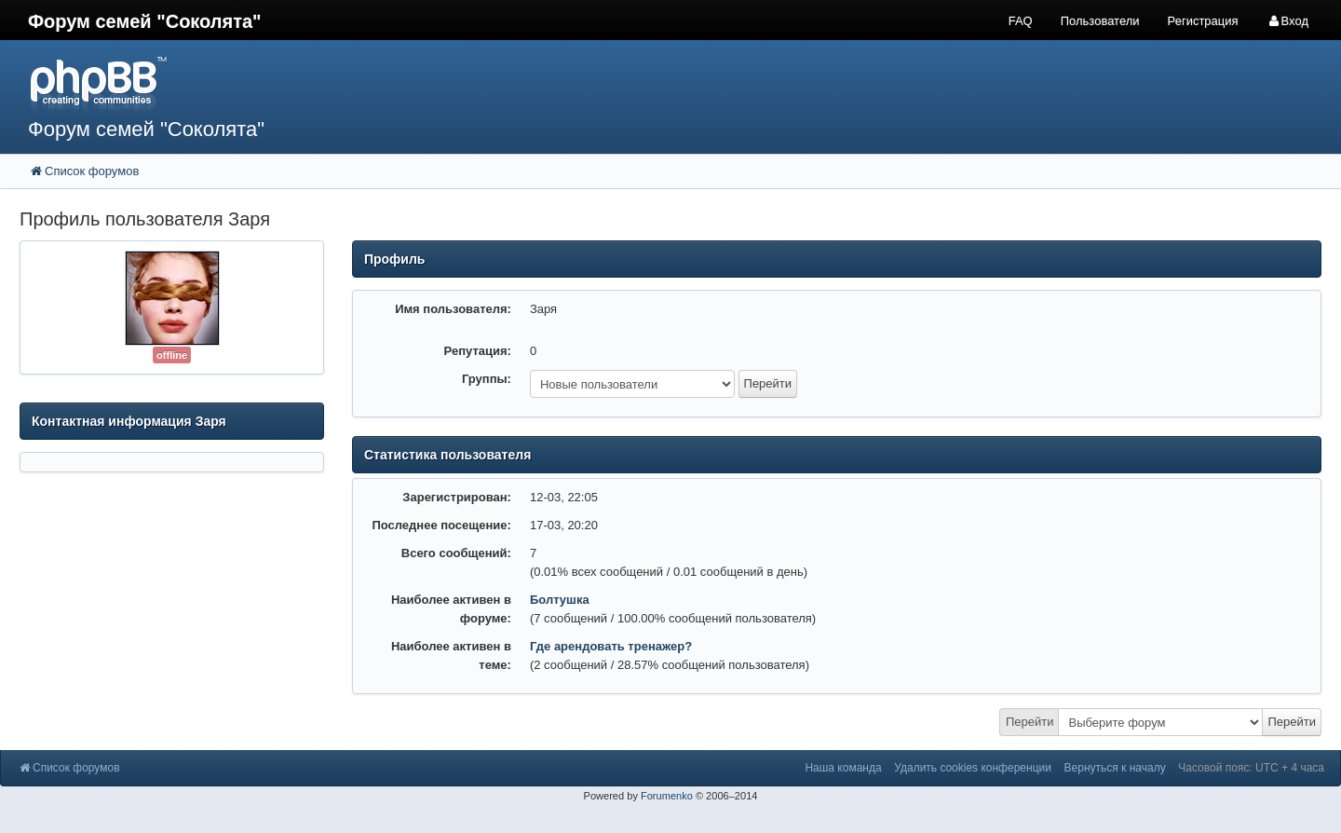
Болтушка (559, 600)
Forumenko (667, 795)
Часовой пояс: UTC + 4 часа (1251, 767)
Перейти (1030, 722)
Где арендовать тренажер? (611, 646)
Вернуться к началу (1115, 767)
